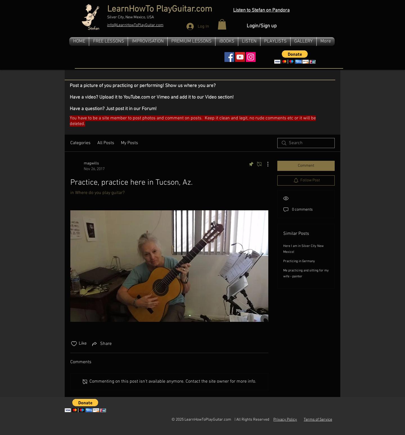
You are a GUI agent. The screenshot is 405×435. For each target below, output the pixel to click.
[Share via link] (101, 343)
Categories (80, 143)
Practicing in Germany (299, 261)
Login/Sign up (262, 26)
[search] (306, 143)
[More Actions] (265, 164)
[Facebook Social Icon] (229, 57)
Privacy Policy (285, 419)
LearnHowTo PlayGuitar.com (159, 9)
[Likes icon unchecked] (74, 343)
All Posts (105, 143)
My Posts (129, 143)
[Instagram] (251, 57)
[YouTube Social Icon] (240, 57)
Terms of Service (318, 419)
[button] (222, 24)
